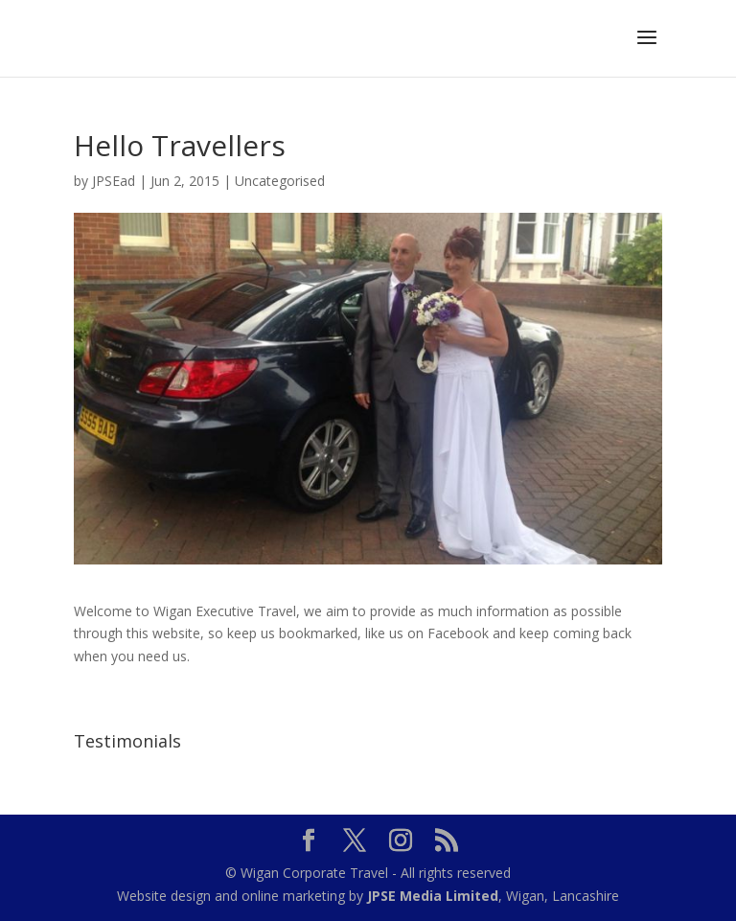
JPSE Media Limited (432, 895)
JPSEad (113, 181)
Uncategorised (280, 181)
